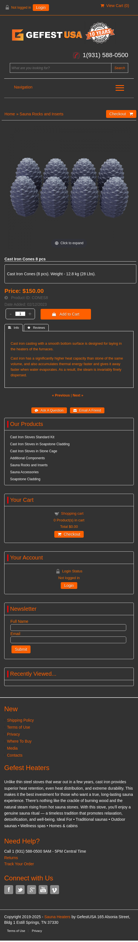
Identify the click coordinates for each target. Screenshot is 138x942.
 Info (13, 327)
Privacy (13, 734)
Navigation (23, 87)
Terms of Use (18, 727)
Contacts (14, 755)
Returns (11, 857)
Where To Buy (19, 741)
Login (41, 8)
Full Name (19, 621)
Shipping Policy (20, 720)
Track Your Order (19, 864)
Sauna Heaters (57, 917)
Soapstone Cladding (25, 479)
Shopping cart (72, 513)
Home (9, 114)
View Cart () (114, 5)
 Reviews (36, 327)
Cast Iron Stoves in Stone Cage (33, 451)
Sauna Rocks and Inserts (41, 114)
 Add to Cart (65, 314)
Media (12, 748)
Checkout (69, 534)
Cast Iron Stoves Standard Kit (32, 437)
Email (15, 633)
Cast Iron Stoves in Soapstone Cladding (40, 444)
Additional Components (27, 458)
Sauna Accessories (24, 472)
